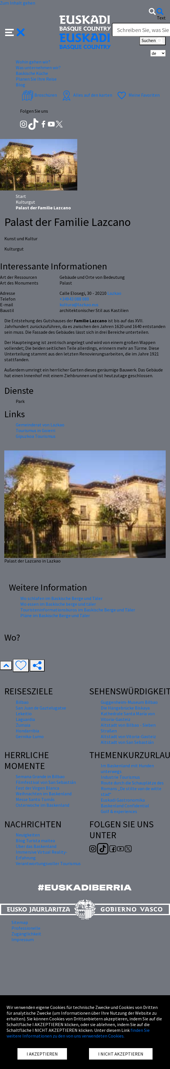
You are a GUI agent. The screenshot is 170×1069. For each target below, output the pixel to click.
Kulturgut (25, 202)
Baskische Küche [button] (32, 73)
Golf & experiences (119, 811)
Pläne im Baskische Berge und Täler (55, 615)
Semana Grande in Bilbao (40, 776)
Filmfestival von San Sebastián (46, 782)
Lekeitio (24, 713)
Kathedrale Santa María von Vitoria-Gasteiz (128, 716)
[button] (15, 32)
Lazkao (114, 293)
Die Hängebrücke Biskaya (125, 708)
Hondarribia (27, 731)
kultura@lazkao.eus (79, 304)
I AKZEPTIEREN (42, 1054)
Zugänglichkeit (26, 934)
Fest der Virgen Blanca (37, 788)
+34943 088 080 (74, 299)
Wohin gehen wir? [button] (33, 62)
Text (161, 18)
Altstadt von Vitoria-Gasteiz (128, 736)
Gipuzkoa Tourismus (36, 436)
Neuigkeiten (28, 835)
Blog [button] (20, 85)
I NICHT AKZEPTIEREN (120, 1054)
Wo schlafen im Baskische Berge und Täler (61, 598)
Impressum (22, 939)
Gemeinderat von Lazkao (40, 425)
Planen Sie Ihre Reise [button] (36, 79)
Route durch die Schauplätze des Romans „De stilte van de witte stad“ (132, 788)
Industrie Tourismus (120, 777)
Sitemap (19, 922)
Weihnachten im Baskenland (44, 793)
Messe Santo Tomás (35, 799)
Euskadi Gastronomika (123, 800)
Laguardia (25, 719)
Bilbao (22, 702)
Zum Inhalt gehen (17, 3)
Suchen (152, 40)
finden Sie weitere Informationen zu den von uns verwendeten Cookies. (78, 1033)
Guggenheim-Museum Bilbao (129, 702)
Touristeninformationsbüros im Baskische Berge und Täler (77, 610)
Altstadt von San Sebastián (127, 742)
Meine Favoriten (138, 95)
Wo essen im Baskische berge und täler (58, 604)
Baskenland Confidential (125, 805)
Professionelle (25, 928)
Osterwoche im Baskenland (42, 805)
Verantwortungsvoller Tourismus (48, 863)
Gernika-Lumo (30, 736)
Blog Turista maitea (35, 840)
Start (21, 196)
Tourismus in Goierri (35, 430)
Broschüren (39, 95)
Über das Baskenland (36, 846)
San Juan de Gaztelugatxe (41, 708)
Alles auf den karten (86, 95)
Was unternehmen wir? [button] (38, 67)
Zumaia (23, 725)
